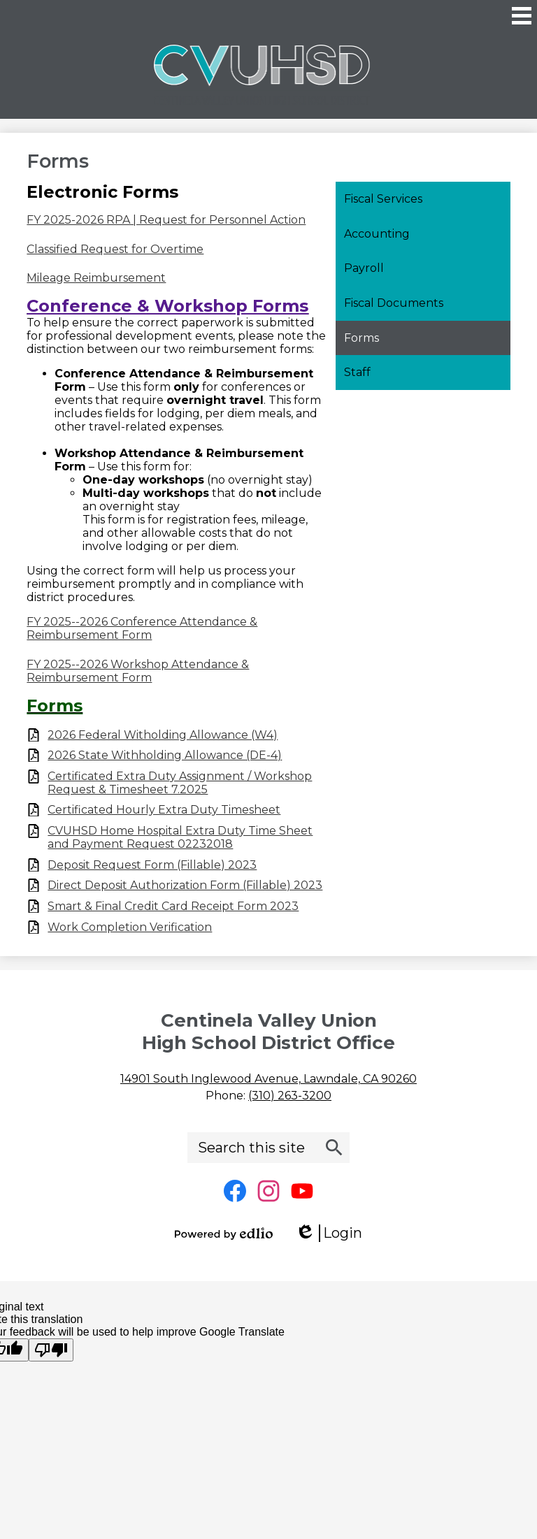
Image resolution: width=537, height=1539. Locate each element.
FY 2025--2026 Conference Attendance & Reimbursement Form (142, 628)
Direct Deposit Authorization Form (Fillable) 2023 (185, 885)
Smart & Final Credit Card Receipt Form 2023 (173, 906)
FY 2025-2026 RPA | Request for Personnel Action (166, 219)
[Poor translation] (51, 1349)
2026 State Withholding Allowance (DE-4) (165, 755)
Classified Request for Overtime (115, 249)
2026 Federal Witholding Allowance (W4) (163, 735)
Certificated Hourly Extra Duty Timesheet (164, 809)
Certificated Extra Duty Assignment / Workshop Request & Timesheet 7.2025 (180, 783)
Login (328, 1233)
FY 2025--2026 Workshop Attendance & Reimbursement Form (138, 671)
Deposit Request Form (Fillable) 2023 (152, 865)
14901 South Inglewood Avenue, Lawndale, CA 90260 (268, 1078)
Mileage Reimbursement (96, 277)
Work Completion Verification (130, 927)
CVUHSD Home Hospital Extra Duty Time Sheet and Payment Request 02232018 (180, 837)
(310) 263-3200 (289, 1095)
